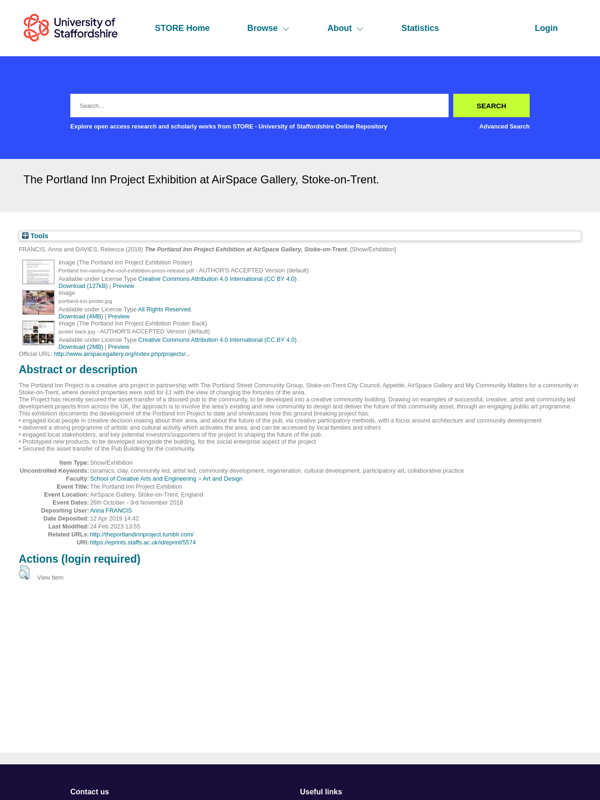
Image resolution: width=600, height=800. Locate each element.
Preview (124, 285)
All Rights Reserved (164, 309)
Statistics (420, 28)
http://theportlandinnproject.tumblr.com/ (142, 534)
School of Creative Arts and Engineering (143, 478)
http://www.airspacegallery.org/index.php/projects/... (122, 353)
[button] (24, 573)
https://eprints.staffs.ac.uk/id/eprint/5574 (143, 542)
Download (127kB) (83, 285)
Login (546, 28)
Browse (268, 28)
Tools (35, 236)
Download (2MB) (81, 346)
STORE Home (182, 28)
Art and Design (223, 478)
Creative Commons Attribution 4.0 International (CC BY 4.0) (218, 278)
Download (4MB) (81, 316)
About (345, 28)
